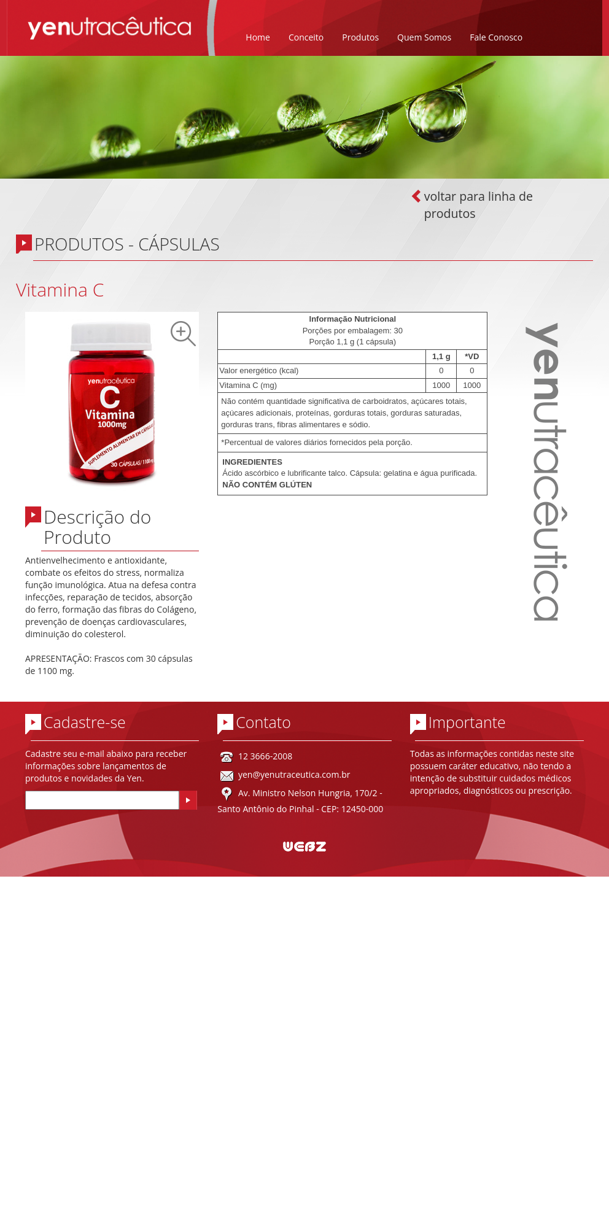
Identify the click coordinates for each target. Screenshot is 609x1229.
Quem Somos (424, 37)
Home (258, 37)
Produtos (360, 37)
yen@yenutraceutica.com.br (294, 774)
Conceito (306, 37)
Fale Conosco (496, 37)
